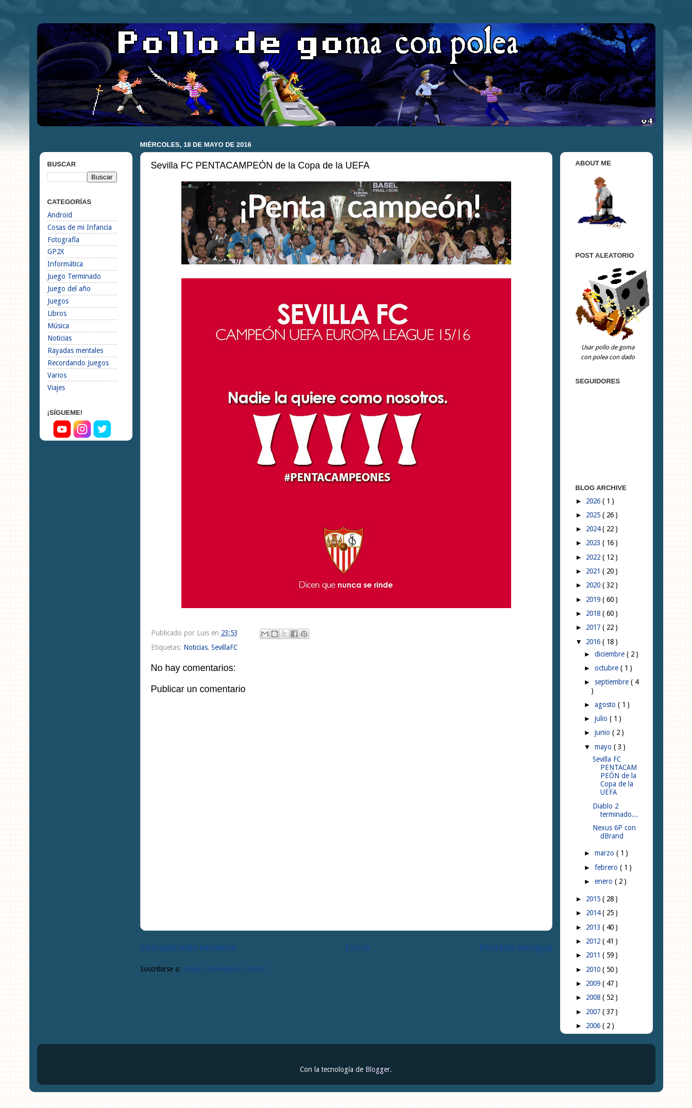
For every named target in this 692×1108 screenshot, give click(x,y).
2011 (594, 955)
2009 (594, 983)
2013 (594, 927)
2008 (594, 997)
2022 (594, 557)
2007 (594, 1012)
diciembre (611, 654)
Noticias (195, 647)
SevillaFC (224, 647)
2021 (594, 571)
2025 (594, 515)
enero (605, 881)
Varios (56, 375)
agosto (606, 704)
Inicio (357, 947)
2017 (594, 627)
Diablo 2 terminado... (615, 810)
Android (59, 215)
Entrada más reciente (188, 947)
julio (602, 718)
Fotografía (63, 240)
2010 (594, 969)
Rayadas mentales (75, 350)
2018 (594, 613)
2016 (594, 641)
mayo (604, 747)
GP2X (55, 251)
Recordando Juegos (78, 363)
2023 (594, 543)
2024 (594, 529)
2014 (594, 913)
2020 (594, 585)
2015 (594, 899)
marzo (605, 853)
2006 (594, 1025)
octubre (607, 668)
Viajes (56, 387)
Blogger (377, 1069)
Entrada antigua (515, 947)
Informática (65, 264)
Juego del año (69, 288)
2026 (594, 501)
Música (58, 326)
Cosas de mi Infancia (79, 227)
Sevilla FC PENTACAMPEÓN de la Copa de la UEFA (615, 776)
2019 (594, 599)
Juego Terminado (74, 276)
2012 (594, 941)
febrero (607, 867)
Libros (56, 313)
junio (603, 732)
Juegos (58, 301)
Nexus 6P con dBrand (614, 832)
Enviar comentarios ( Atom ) (225, 969)
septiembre (613, 682)
